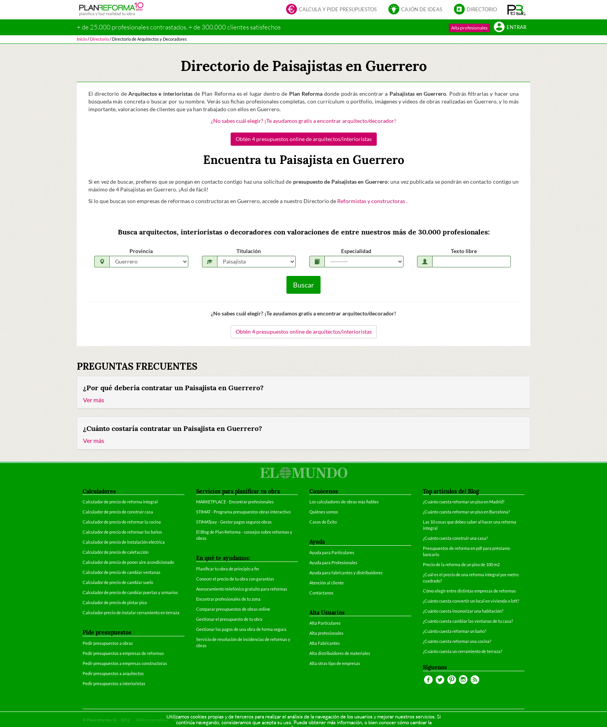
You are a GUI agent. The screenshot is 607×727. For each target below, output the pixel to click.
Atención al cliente (326, 582)
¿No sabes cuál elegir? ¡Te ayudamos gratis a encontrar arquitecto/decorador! (303, 120)
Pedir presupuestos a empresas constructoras (125, 663)
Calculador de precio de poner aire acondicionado (128, 562)
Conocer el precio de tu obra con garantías (235, 578)
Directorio (475, 10)
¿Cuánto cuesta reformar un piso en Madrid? (463, 501)
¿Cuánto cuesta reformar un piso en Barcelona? (466, 511)
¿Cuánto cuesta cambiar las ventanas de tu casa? (468, 621)
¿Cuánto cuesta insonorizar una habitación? (463, 610)
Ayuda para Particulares (331, 552)
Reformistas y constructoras (371, 201)
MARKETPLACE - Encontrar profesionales (235, 501)
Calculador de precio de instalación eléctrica (124, 541)
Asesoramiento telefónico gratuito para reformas (241, 588)
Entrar (510, 28)
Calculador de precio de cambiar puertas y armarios (130, 592)
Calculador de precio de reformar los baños (122, 531)
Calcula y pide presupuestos (331, 10)
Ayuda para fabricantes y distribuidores (346, 572)
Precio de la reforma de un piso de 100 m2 (461, 564)
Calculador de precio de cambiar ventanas (121, 572)
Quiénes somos (323, 511)
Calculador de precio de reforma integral (120, 501)
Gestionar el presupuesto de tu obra (229, 619)
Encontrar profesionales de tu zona (228, 598)
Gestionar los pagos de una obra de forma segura (241, 629)
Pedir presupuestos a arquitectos (113, 673)
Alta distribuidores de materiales (339, 653)
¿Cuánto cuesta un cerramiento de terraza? (462, 651)
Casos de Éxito (323, 521)
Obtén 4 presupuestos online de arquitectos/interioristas (304, 139)
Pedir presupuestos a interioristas (114, 683)
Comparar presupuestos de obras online (233, 609)
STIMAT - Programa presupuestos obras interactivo (243, 511)
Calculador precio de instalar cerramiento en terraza (131, 612)
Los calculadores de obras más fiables (344, 501)
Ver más (93, 399)
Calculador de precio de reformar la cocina (122, 521)
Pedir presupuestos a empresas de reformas (123, 653)
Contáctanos (321, 592)
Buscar (303, 285)
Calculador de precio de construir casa (118, 511)
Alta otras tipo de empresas (334, 663)
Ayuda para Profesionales (333, 562)
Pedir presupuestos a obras (108, 643)
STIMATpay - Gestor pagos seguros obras (234, 521)
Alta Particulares (325, 622)
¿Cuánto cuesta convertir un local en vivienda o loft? (471, 600)
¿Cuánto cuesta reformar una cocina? (457, 641)
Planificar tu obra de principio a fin (227, 568)
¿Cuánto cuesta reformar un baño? (454, 631)
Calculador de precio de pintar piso (115, 602)
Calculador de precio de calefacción (115, 552)
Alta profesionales (469, 28)
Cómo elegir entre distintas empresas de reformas (469, 590)
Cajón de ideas (415, 10)
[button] (516, 9)
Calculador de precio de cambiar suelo (118, 582)
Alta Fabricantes (324, 643)
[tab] (303, 392)
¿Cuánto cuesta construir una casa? (455, 538)
